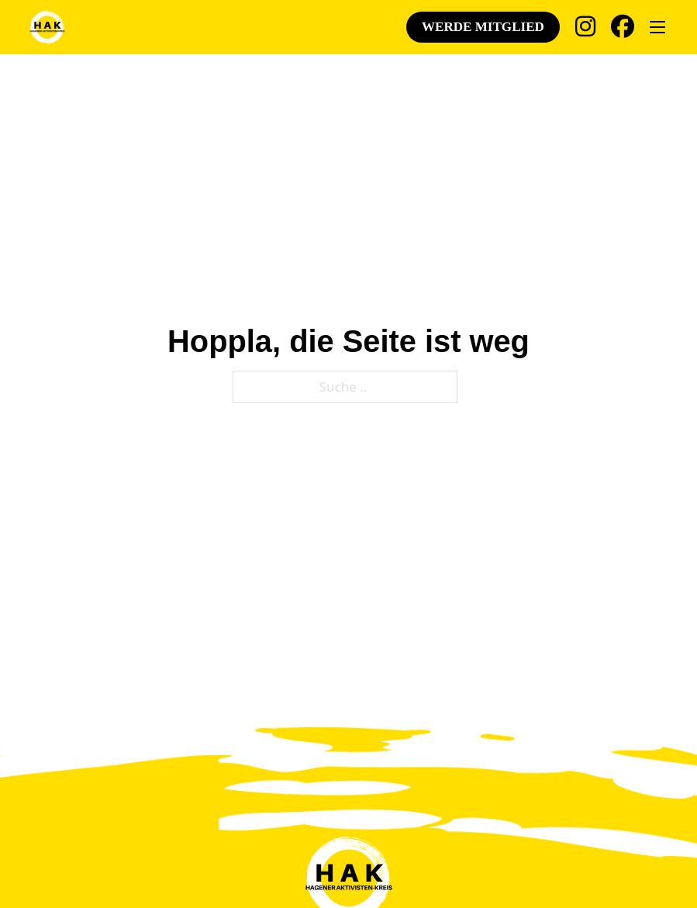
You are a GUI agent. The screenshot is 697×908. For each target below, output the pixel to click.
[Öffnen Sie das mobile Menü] (657, 27)
